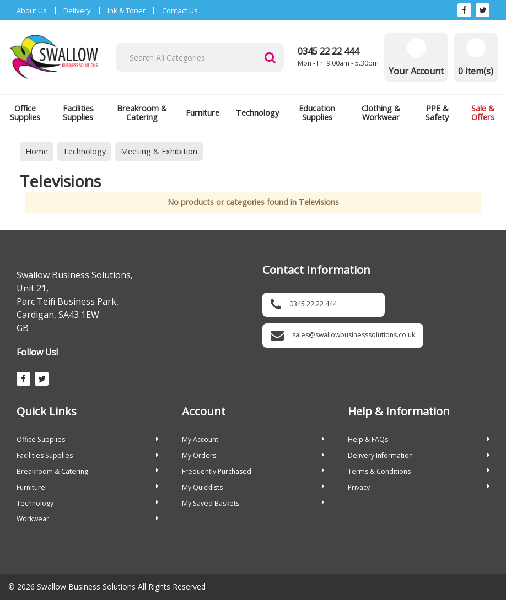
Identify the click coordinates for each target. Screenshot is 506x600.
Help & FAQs (418, 439)
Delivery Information (418, 455)
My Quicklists (253, 487)
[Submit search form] (270, 57)
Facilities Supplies (78, 112)
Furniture (202, 112)
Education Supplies (317, 112)
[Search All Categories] (200, 57)
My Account (253, 439)
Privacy (418, 487)
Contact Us (180, 10)
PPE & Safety (437, 112)
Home (36, 151)
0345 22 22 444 (328, 51)
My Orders (253, 455)
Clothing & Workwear (381, 112)
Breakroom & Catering (142, 112)
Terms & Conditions (418, 471)
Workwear (87, 518)
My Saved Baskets (253, 503)
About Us (32, 10)
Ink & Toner (126, 10)
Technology (257, 112)
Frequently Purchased (253, 471)
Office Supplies (25, 112)
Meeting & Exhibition (159, 151)
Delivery (77, 10)
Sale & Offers (482, 112)
